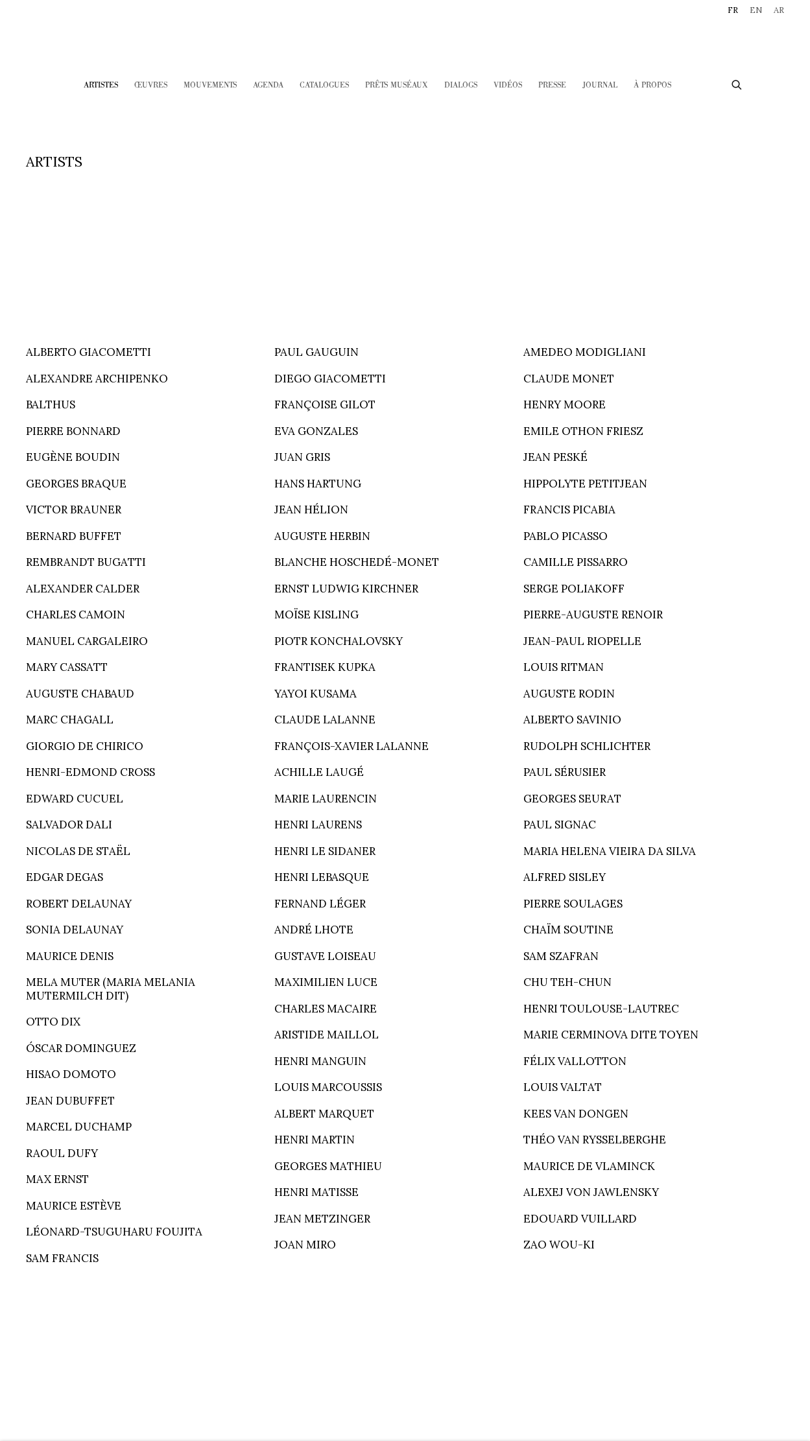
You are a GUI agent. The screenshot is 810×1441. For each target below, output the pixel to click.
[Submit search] (737, 83)
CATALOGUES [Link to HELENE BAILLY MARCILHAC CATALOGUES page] (324, 85)
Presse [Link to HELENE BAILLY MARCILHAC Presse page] (552, 85)
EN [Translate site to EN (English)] (756, 10)
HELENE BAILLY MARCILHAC (405, 36)
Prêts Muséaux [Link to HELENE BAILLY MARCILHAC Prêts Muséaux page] (396, 85)
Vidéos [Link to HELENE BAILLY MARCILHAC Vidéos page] (508, 85)
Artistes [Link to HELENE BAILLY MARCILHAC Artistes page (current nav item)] (101, 85)
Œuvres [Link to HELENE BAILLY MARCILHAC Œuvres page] (150, 85)
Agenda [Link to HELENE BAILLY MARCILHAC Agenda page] (268, 85)
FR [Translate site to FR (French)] (733, 10)
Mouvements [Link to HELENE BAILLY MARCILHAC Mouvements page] (210, 85)
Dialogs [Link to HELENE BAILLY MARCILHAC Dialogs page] (460, 85)
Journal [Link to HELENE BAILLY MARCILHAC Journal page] (599, 85)
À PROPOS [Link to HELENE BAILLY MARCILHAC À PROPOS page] (652, 85)
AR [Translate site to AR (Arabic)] (779, 10)
